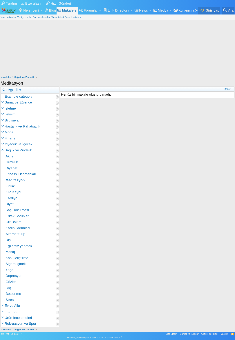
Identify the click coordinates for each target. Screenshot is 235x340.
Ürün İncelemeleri (18, 318)
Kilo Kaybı (13, 192)
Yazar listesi (57, 17)
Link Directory (118, 10)
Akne (9, 156)
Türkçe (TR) (14, 333)
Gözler (11, 282)
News (143, 10)
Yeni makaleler (8, 17)
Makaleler (70, 10)
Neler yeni (31, 10)
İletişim (10, 114)
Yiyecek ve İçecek (18, 144)
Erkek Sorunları (18, 216)
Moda (9, 132)
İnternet (10, 312)
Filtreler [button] (226, 89)
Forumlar (91, 10)
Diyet (9, 204)
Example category (18, 96)
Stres (10, 300)
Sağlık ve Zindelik (18, 150)
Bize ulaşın (31, 3)
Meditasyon (15, 180)
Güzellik (12, 162)
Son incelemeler (41, 17)
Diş (8, 240)
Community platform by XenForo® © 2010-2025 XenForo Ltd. (94, 338)
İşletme (10, 108)
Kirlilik (10, 186)
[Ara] (228, 10)
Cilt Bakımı (14, 222)
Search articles (73, 17)
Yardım (9, 3)
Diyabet (11, 168)
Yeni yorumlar (24, 17)
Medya (163, 10)
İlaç (8, 288)
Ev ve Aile (12, 306)
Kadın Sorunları (18, 228)
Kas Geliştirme (17, 258)
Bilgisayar (12, 120)
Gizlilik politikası (209, 333)
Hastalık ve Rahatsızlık (22, 126)
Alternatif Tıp (15, 234)
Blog (52, 10)
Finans (10, 138)
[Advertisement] (117, 47)
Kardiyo (11, 198)
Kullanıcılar (187, 10)
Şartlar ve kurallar (189, 333)
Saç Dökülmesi (17, 210)
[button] (41, 10)
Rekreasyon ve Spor (20, 324)
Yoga (9, 270)
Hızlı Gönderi (58, 3)
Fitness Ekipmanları (21, 174)
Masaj (10, 252)
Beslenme (13, 294)
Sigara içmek (16, 264)
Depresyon (14, 276)
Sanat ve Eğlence (18, 102)
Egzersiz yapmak (19, 246)
